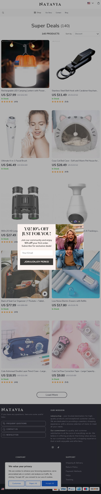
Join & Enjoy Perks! (36, 261)
